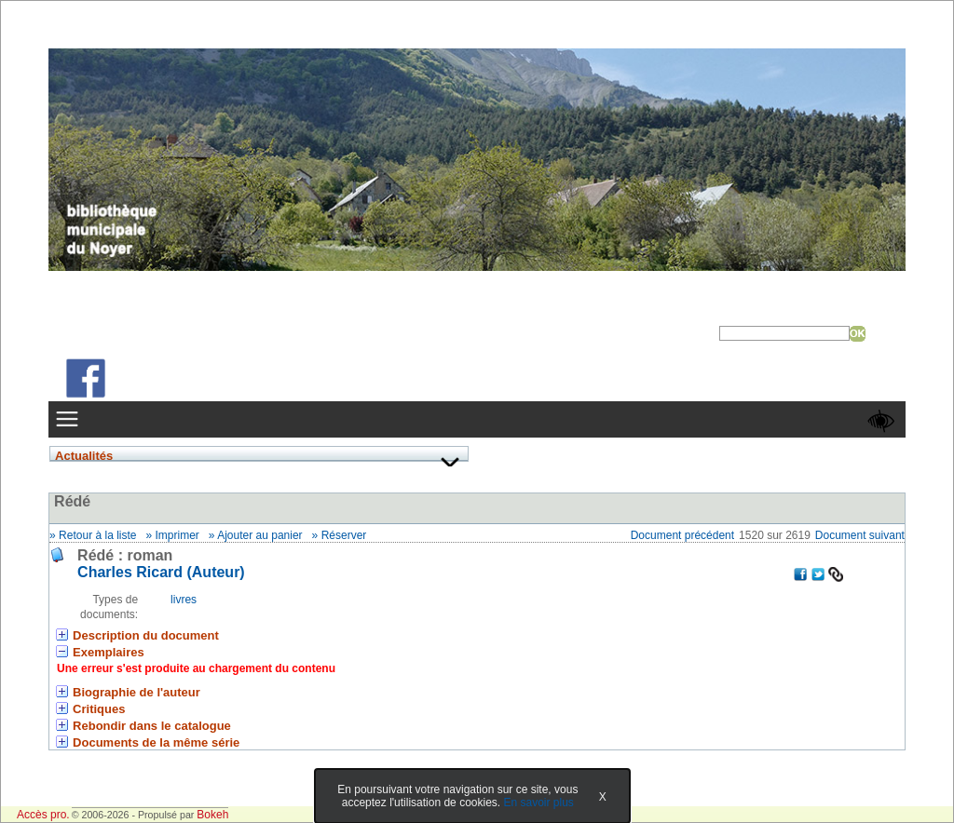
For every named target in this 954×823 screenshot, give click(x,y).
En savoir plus (538, 802)
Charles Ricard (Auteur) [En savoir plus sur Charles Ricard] (161, 572)
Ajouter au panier (259, 535)
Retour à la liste (97, 535)
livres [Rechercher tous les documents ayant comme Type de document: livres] (183, 599)
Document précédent (682, 535)
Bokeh (212, 814)
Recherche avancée (771, 348)
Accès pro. (43, 814)
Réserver (344, 535)
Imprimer (177, 535)
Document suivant (860, 535)
